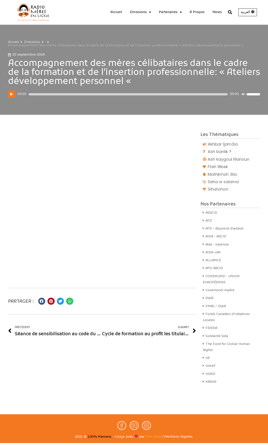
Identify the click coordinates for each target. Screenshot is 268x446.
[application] (134, 94)
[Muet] (243, 94)
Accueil (116, 12)
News (217, 12)
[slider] (128, 94)
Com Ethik (153, 439)
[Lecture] (11, 94)
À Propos (197, 12)
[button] (247, 12)
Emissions (140, 12)
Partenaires (170, 12)
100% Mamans (99, 439)
